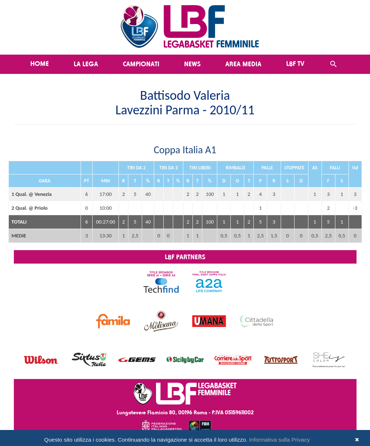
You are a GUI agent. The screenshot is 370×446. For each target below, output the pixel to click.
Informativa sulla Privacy (279, 440)
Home (39, 63)
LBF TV (295, 63)
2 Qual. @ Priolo (30, 208)
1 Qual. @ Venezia (32, 194)
